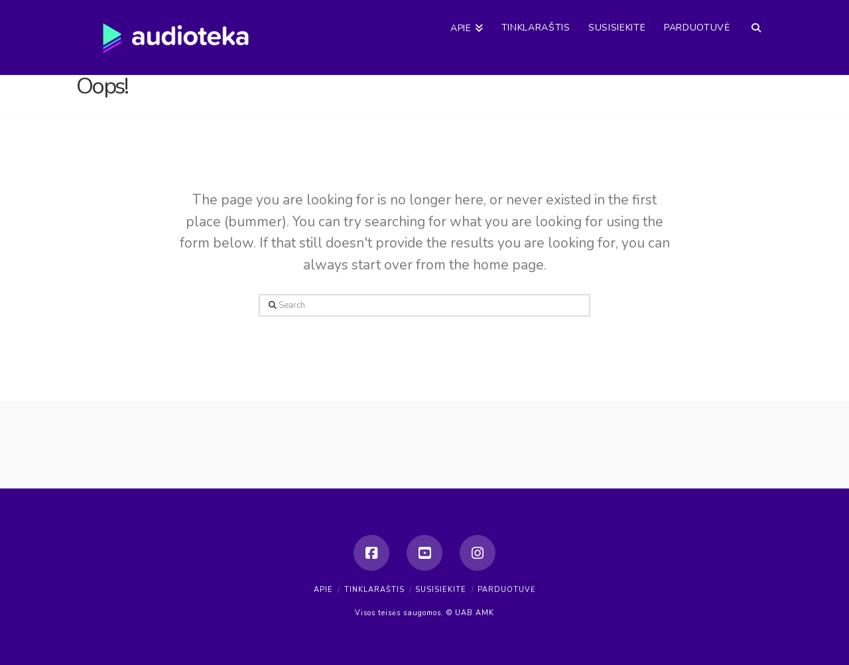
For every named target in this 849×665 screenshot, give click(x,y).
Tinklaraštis (374, 590)
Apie (323, 590)
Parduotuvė (506, 590)
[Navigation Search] (756, 16)
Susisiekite (440, 590)
